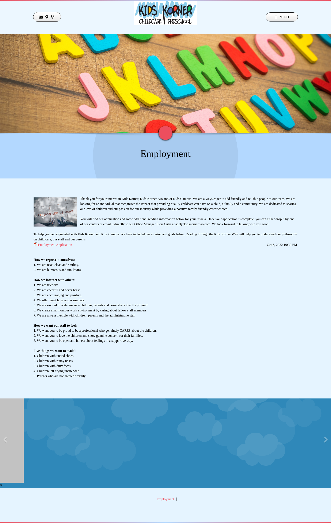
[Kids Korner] (165, 21)
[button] (1, 440)
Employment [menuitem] (165, 499)
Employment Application (55, 245)
